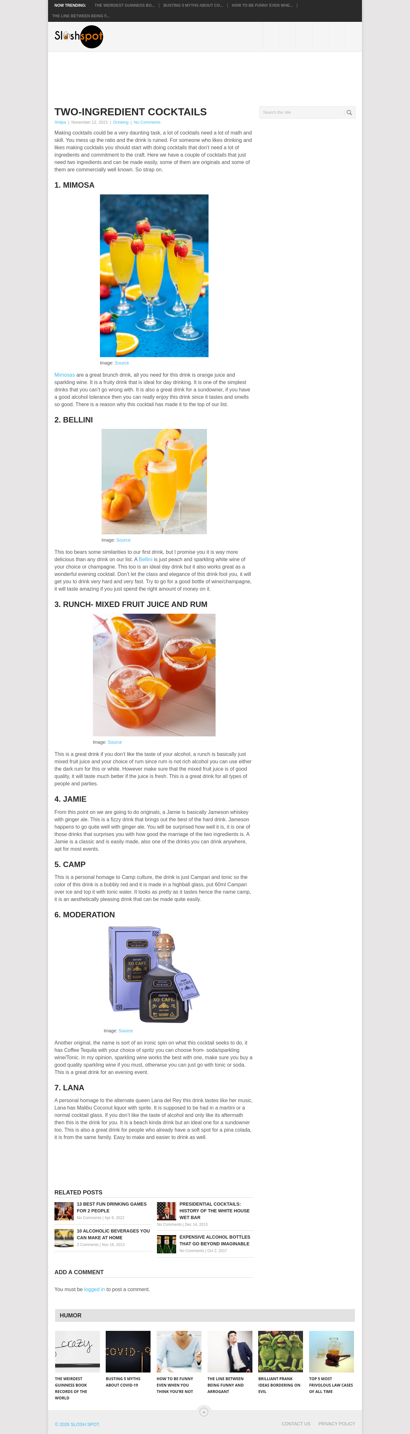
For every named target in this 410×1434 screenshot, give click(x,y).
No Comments (147, 122)
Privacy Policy (336, 1423)
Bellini (146, 559)
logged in (94, 1289)
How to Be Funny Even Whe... (262, 5)
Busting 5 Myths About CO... (193, 5)
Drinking (121, 122)
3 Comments (88, 1244)
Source (122, 362)
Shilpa (60, 122)
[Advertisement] (171, 74)
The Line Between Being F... (81, 16)
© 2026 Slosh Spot (77, 1424)
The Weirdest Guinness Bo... (124, 5)
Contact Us (296, 1423)
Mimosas (65, 375)
